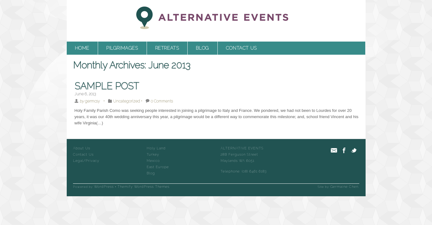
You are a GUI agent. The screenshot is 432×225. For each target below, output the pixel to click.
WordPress (104, 187)
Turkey (153, 154)
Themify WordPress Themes (143, 187)
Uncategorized (126, 101)
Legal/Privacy (86, 161)
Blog (202, 48)
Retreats (167, 48)
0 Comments (162, 101)
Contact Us (241, 48)
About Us (81, 148)
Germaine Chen (344, 187)
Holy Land (156, 148)
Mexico (153, 161)
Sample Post (107, 86)
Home (82, 48)
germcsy (92, 101)
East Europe (158, 167)
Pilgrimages (122, 48)
